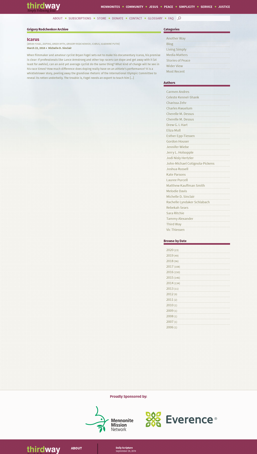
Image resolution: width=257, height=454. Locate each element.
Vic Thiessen (175, 229)
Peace (168, 7)
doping (47, 44)
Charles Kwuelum (179, 108)
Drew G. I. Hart (177, 124)
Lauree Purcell (177, 180)
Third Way (173, 224)
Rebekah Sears (177, 207)
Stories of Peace (178, 60)
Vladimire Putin (110, 44)
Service (206, 7)
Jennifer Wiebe (177, 147)
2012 (169, 294)
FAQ (171, 18)
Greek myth (58, 44)
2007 (169, 321)
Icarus (96, 44)
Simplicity (187, 7)
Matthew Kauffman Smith (185, 185)
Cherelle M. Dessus (180, 113)
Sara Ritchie (175, 213)
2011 (169, 299)
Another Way (175, 38)
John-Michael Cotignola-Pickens (190, 163)
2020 (169, 250)
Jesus (153, 7)
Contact (135, 18)
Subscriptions (80, 18)
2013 (169, 288)
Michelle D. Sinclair (60, 48)
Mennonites (110, 7)
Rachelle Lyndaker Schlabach (188, 202)
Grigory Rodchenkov (78, 44)
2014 (169, 283)
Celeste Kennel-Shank (182, 97)
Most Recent (175, 71)
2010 (169, 305)
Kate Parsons (176, 174)
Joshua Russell (177, 169)
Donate (117, 18)
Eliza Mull (173, 130)
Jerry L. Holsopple (179, 152)
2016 (169, 272)
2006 (169, 327)
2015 (169, 277)
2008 (169, 316)
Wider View (174, 66)
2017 (169, 266)
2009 (169, 310)
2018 (169, 261)
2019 (169, 255)
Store (101, 18)
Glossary (155, 18)
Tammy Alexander (179, 218)
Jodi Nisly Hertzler (180, 158)
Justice (224, 7)
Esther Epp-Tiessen (180, 135)
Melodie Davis (176, 191)
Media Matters (177, 55)
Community (134, 7)
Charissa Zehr (176, 102)
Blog (169, 43)
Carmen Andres (177, 91)
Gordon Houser (177, 141)
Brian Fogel (34, 44)
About (58, 18)
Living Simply (176, 49)
